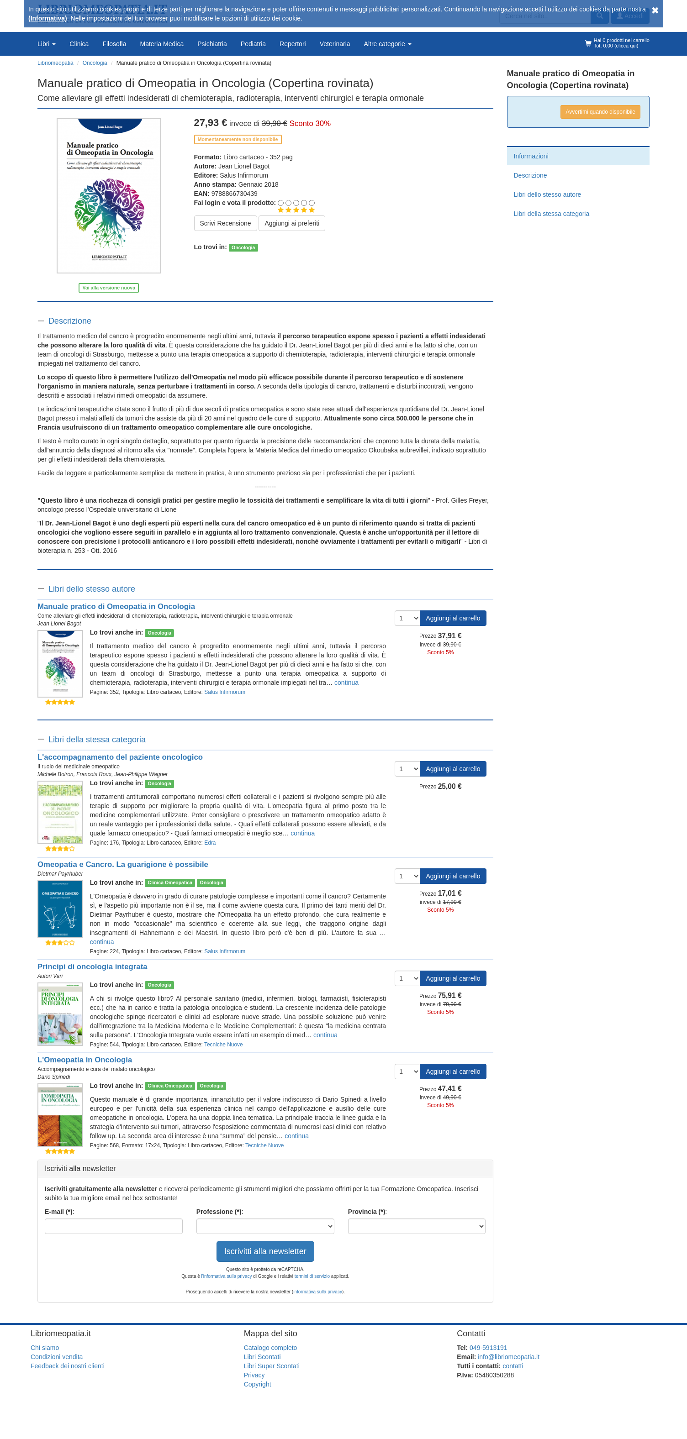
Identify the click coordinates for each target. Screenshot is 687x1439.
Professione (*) (219, 1211)
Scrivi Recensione (225, 223)
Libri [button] (46, 43)
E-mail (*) (59, 1211)
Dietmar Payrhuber (60, 874)
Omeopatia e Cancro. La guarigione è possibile (122, 864)
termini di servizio (313, 1276)
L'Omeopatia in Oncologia (84, 1060)
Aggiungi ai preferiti (291, 223)
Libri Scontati (262, 1356)
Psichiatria (212, 43)
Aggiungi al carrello (453, 618)
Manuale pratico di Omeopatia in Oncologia (116, 606)
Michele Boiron (55, 774)
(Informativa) (47, 18)
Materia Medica (162, 43)
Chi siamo (45, 1347)
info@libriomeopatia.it (508, 1356)
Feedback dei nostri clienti (68, 1366)
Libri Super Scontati (272, 1366)
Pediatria (253, 43)
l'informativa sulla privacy (226, 1276)
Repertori (293, 43)
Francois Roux (93, 774)
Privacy (254, 1375)
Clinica (79, 43)
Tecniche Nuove (223, 1044)
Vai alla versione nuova (108, 287)
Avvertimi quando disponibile (600, 112)
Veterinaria (335, 43)
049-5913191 (488, 1347)
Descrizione (69, 321)
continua (346, 682)
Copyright (257, 1384)
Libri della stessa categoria (97, 739)
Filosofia (114, 43)
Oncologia (243, 247)
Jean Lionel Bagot (244, 166)
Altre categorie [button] (388, 43)
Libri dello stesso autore (91, 588)
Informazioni (531, 156)
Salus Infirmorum (244, 175)
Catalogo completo (270, 1347)
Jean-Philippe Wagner (141, 774)
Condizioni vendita (57, 1356)
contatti (512, 1366)
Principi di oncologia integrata (92, 966)
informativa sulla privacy (317, 1291)
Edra (210, 843)
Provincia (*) (367, 1211)
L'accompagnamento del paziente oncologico (120, 757)
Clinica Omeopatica (170, 883)
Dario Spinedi (53, 1077)
